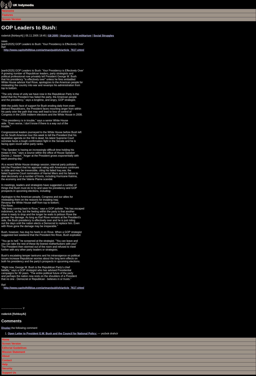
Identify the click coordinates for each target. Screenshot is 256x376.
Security (7, 368)
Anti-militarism (82, 35)
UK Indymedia (23, 5)
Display (6, 328)
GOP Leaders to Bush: (29, 28)
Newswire (8, 10)
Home (5, 339)
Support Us (9, 372)
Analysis (65, 35)
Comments (11, 321)
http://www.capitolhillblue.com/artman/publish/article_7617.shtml (44, 50)
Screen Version (11, 19)
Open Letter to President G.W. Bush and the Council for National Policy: (52, 333)
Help (5, 364)
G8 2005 (53, 35)
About (5, 356)
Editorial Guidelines (14, 347)
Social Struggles (103, 35)
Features (7, 15)
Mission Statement (13, 352)
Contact (7, 360)
